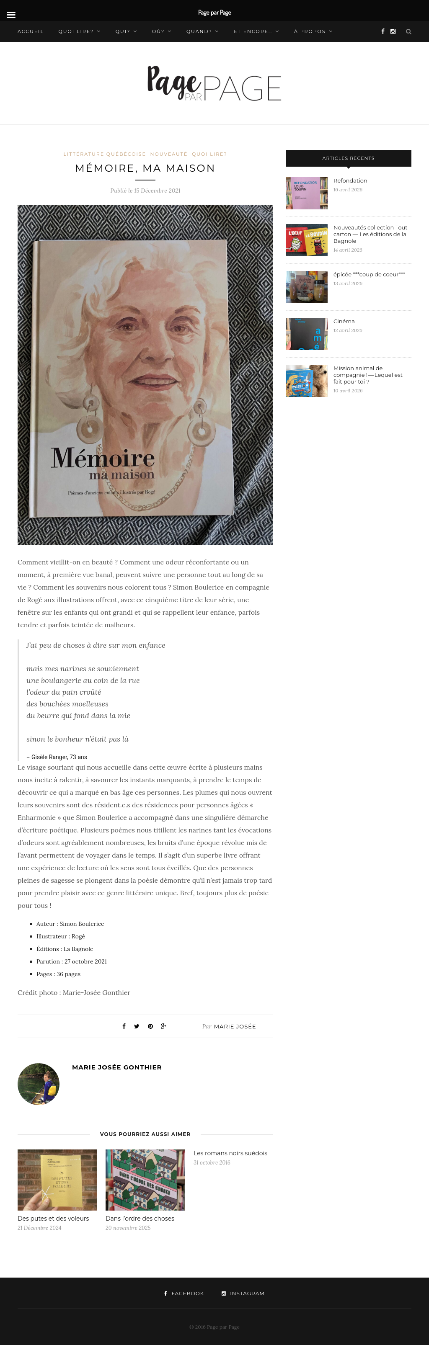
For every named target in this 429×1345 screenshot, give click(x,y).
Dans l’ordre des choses (141, 1218)
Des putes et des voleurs (53, 1218)
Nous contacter (45, 52)
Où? (158, 31)
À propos (310, 31)
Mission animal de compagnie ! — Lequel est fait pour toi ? (368, 375)
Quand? (199, 31)
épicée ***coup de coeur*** (369, 274)
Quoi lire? (76, 31)
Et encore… (253, 31)
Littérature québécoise (104, 154)
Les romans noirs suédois (230, 1153)
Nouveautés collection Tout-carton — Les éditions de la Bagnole (371, 234)
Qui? (123, 31)
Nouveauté (169, 154)
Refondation (351, 180)
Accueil (31, 31)
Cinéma (344, 321)
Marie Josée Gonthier (117, 1067)
